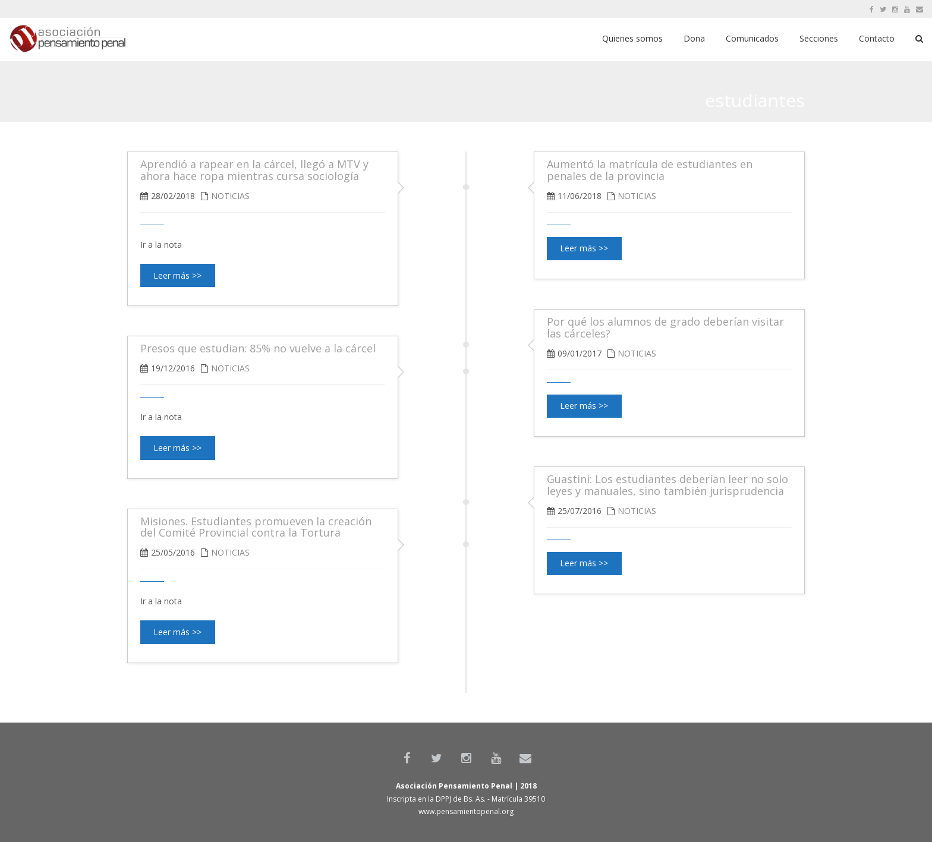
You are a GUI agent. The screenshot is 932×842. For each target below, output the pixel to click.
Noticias (637, 195)
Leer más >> (584, 248)
